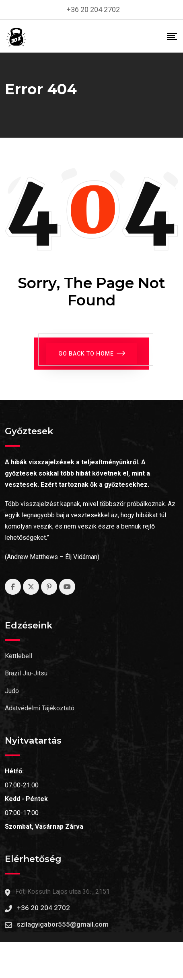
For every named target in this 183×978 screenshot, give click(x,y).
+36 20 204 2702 (93, 9)
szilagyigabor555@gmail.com (63, 924)
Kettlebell (18, 656)
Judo (12, 691)
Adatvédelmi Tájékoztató (39, 708)
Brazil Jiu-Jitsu (26, 673)
